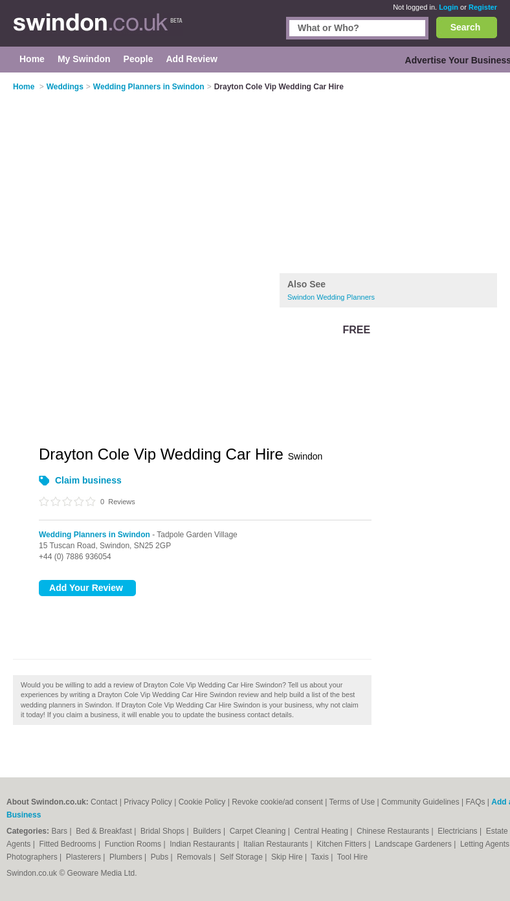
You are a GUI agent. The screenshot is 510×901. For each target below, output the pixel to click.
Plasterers (84, 857)
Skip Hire (288, 857)
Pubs (161, 857)
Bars (60, 831)
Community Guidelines (420, 801)
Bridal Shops (163, 831)
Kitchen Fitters (342, 844)
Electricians (459, 831)
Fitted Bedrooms (68, 844)
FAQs (475, 801)
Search (465, 27)
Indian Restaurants (203, 844)
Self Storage (242, 857)
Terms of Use (352, 801)
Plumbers (126, 857)
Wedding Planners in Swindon (94, 534)
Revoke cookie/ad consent (277, 801)
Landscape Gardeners (414, 844)
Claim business (88, 480)
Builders (208, 831)
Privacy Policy (148, 801)
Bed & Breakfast (105, 831)
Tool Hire (352, 857)
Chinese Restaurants (394, 831)
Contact (104, 801)
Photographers (33, 857)
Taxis (321, 857)
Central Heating (322, 831)
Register (483, 7)
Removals (195, 857)
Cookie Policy (202, 801)
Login (448, 7)
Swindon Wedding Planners (331, 297)
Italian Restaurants (276, 844)
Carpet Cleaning (259, 831)
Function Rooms (134, 844)
